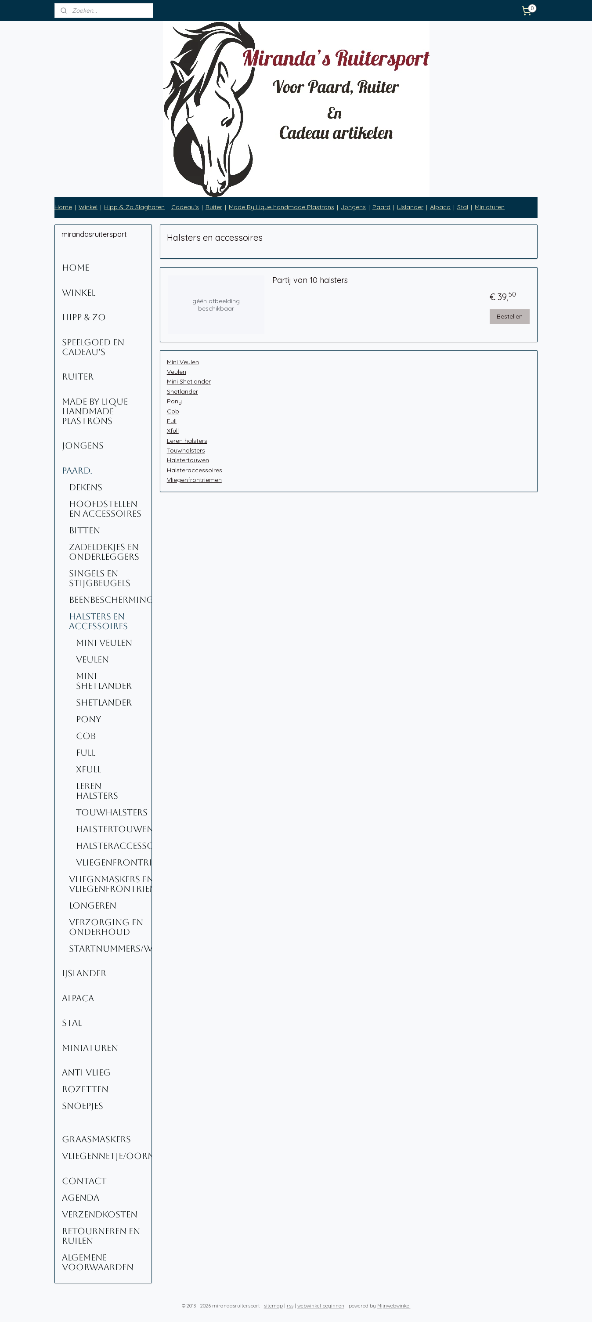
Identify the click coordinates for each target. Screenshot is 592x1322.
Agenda (80, 1197)
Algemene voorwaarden (98, 1262)
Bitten (84, 530)
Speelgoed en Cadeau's (93, 347)
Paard (381, 207)
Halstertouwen (187, 460)
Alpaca (440, 207)
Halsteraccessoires (194, 470)
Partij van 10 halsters (309, 280)
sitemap (273, 1306)
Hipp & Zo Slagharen (134, 207)
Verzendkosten (99, 1214)
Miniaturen (490, 207)
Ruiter (214, 207)
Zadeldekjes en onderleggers (104, 552)
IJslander (410, 207)
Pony (173, 401)
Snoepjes (82, 1106)
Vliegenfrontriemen (193, 480)
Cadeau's (185, 207)
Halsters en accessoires (98, 621)
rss (290, 1306)
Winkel (88, 207)
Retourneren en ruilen (101, 1236)
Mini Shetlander (188, 381)
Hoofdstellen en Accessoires (105, 509)
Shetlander (182, 391)
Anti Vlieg (86, 1072)
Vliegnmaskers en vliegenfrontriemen (110, 884)
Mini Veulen (182, 362)
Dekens (85, 487)
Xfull (172, 431)
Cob (172, 411)
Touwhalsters (185, 450)
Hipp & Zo (84, 317)
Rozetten (85, 1089)
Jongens (353, 207)
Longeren (92, 905)
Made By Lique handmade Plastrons (281, 207)
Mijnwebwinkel (394, 1306)
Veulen (176, 372)
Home (63, 207)
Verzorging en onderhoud (106, 927)
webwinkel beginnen (320, 1306)
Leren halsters (186, 441)
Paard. (77, 470)
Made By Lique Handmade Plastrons (95, 411)
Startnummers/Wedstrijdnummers (110, 948)
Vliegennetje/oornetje (107, 1156)
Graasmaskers (96, 1139)
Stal (462, 207)
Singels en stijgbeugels (99, 578)
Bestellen (510, 316)
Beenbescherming (110, 599)
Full (171, 421)
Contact (84, 1181)
